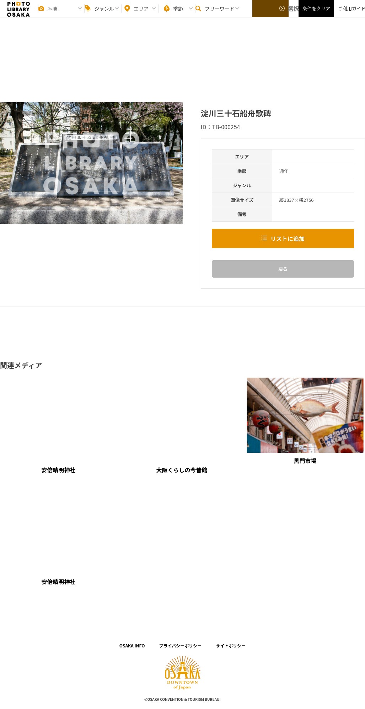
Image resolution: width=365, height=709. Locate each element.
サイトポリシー (231, 645)
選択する (270, 14)
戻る (283, 269)
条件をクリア (316, 14)
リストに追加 (287, 238)
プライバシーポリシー (180, 645)
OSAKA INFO (132, 645)
